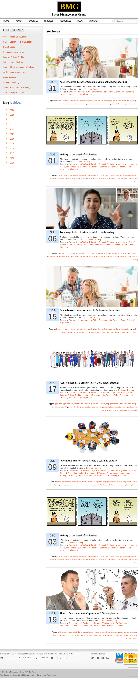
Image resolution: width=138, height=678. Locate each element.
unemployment (124, 410)
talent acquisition (116, 407)
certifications (78, 404)
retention (96, 104)
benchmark (89, 632)
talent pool (133, 407)
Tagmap (70, 654)
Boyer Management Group (15, 672)
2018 (12, 148)
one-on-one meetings (90, 256)
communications (63, 175)
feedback (52, 635)
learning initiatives (53, 485)
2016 (12, 158)
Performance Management (102, 92)
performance (118, 635)
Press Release (9, 77)
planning (102, 256)
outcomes (110, 635)
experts (134, 632)
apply (65, 632)
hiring (72, 256)
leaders (77, 635)
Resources (65, 20)
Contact (93, 20)
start (112, 104)
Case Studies (105, 392)
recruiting (95, 407)
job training (56, 407)
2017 (12, 153)
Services (48, 20)
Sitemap (62, 654)
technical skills (107, 410)
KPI (73, 635)
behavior (81, 632)
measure (90, 635)
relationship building (78, 178)
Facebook (98, 658)
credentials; (88, 404)
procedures (82, 104)
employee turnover (99, 404)
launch (115, 100)
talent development (114, 485)
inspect (68, 635)
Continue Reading (92, 89)
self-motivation (101, 178)
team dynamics (122, 178)
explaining (89, 100)
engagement (81, 100)
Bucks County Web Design (46, 675)
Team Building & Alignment (80, 94)
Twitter (92, 658)
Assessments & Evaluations (81, 470)
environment (105, 175)
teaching (129, 104)
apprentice (58, 404)
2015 (12, 163)
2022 (12, 129)
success (129, 638)
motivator (68, 178)
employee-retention (69, 100)
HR (118, 481)
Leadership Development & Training (82, 167)
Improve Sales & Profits (70, 395)
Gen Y (59, 635)
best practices (80, 253)
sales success (132, 256)
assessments (62, 253)
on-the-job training (74, 407)
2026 (12, 110)
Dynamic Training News (79, 92)
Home (6, 20)
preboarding (110, 256)
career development (98, 253)
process (90, 104)
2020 (12, 139)
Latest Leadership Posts (77, 245)
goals (63, 635)
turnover (135, 485)
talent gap (126, 407)
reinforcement (128, 635)
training (135, 104)
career (88, 253)
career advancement (64, 481)
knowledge (108, 100)
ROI (101, 485)
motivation (60, 178)
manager (53, 178)
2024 (12, 120)
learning (120, 100)
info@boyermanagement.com (64, 658)
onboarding (66, 104)
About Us (10, 654)
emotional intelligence (122, 253)
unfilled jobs (134, 410)
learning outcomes (66, 485)
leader (112, 175)
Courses (33, 20)
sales (125, 256)
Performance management (90, 485)
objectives (102, 635)
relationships (90, 178)
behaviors (71, 253)
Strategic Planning (68, 475)
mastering (127, 100)
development (110, 253)
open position (86, 407)
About (19, 20)
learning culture (132, 481)
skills (108, 104)
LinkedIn (103, 658)
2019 (12, 144)
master (83, 635)
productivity (119, 256)
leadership (118, 175)
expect (129, 632)
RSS (107, 658)
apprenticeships (68, 404)
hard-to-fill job (132, 404)
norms (96, 635)
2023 (12, 124)
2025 (12, 115)
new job (134, 100)
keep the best (99, 100)
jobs (62, 407)
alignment (58, 100)
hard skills (123, 404)
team (123, 485)
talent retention (120, 104)
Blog (80, 20)
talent (105, 485)
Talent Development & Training (112, 167)
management (132, 175)
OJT (65, 407)
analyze (60, 632)
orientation (74, 104)
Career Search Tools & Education (83, 164)
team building (111, 178)
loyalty (125, 175)
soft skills (106, 407)
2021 (12, 134)
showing (103, 104)
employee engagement (78, 175)
